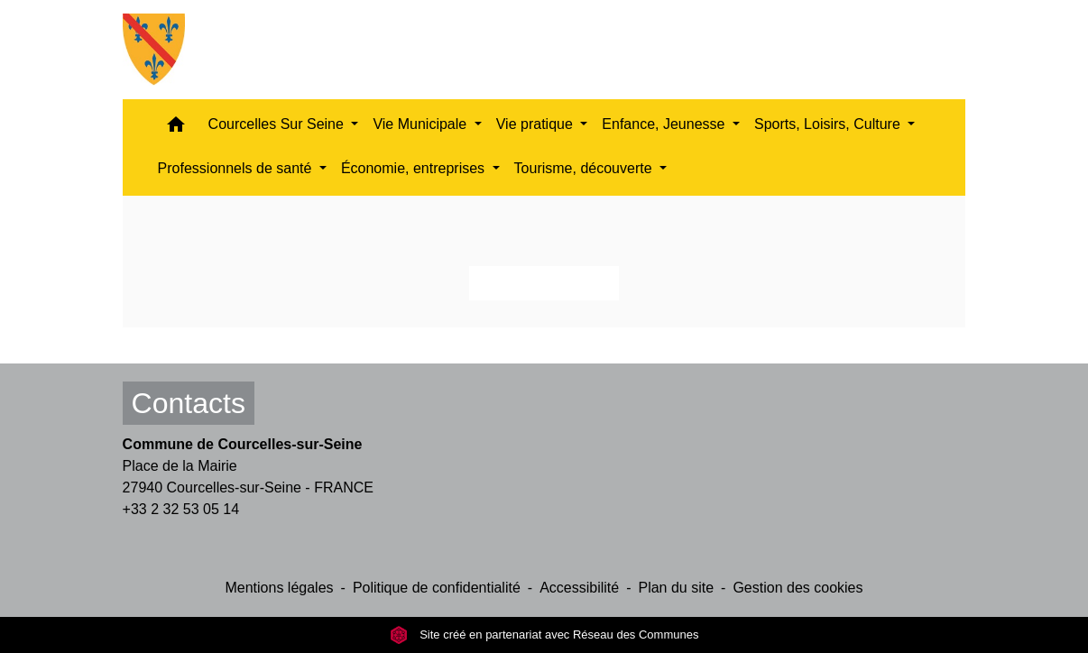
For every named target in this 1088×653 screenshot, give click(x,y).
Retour (544, 282)
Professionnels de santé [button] (237, 168)
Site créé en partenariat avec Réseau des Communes (544, 634)
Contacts (188, 403)
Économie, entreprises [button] (415, 168)
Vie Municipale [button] (421, 124)
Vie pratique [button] (536, 124)
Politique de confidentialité (437, 587)
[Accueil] (154, 49)
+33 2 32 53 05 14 (181, 509)
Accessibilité (579, 587)
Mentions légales (279, 587)
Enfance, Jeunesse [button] (665, 124)
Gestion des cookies (797, 587)
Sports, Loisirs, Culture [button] (829, 124)
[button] (176, 128)
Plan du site (676, 587)
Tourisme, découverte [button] (585, 168)
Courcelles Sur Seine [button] (278, 124)
